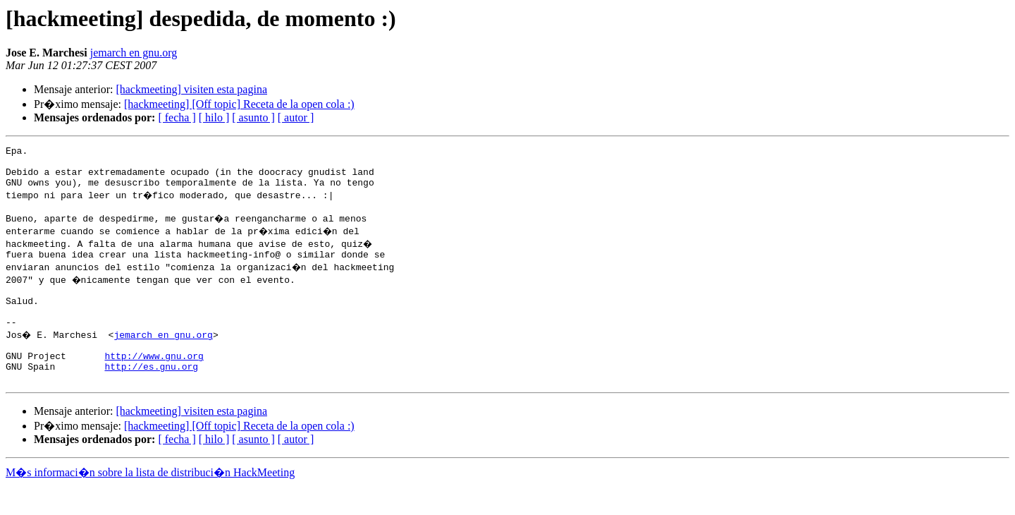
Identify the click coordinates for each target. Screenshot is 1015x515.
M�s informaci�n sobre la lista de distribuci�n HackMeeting (150, 502)
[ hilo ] (214, 117)
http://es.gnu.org (151, 393)
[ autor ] (296, 117)
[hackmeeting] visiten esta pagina (191, 89)
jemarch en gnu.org (134, 53)
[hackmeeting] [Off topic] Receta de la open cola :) (239, 104)
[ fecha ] (176, 117)
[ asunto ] (253, 117)
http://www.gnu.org (153, 381)
